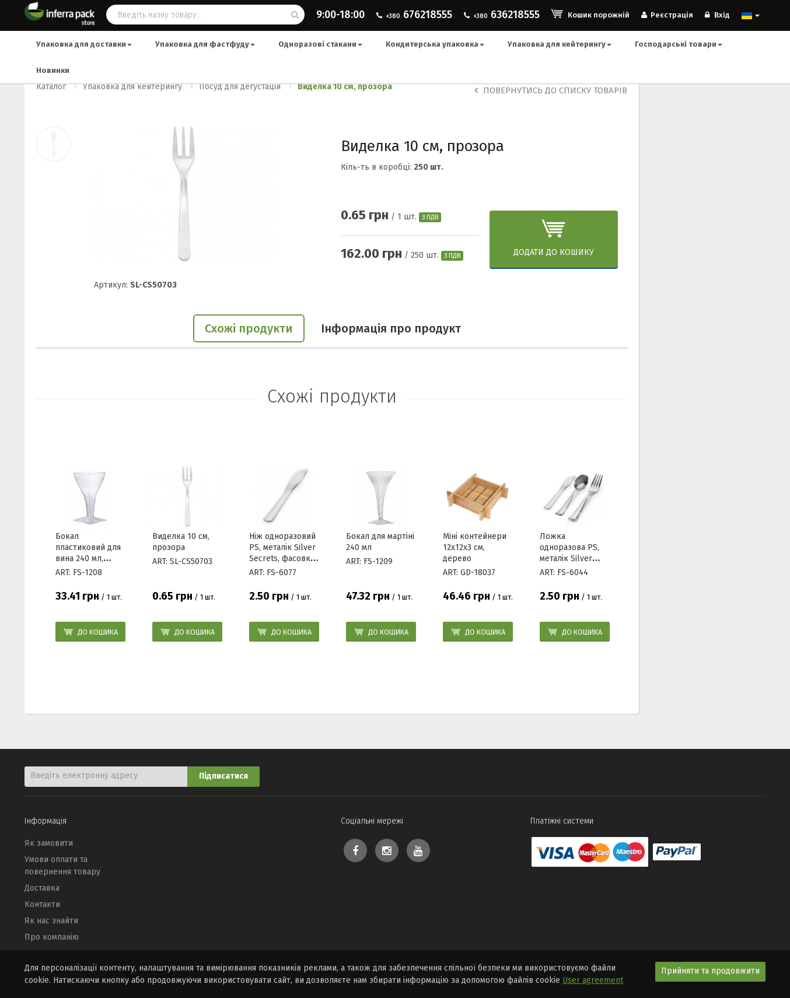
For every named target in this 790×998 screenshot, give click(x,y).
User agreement (592, 980)
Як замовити (49, 843)
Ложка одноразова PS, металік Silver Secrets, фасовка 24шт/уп (572, 558)
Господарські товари (678, 44)
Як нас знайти (51, 921)
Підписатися (223, 776)
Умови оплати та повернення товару (62, 866)
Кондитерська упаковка (435, 44)
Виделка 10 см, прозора (345, 87)
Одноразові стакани (320, 44)
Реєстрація (667, 14)
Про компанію (52, 937)
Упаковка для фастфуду (205, 44)
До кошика (98, 632)
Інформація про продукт (391, 328)
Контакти (42, 904)
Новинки (52, 70)
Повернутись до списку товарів (550, 90)
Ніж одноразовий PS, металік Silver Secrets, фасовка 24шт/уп (282, 552)
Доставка (42, 888)
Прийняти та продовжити (710, 971)
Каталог (51, 87)
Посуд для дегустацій (240, 87)
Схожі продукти (249, 328)
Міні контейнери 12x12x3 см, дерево (474, 547)
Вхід (717, 14)
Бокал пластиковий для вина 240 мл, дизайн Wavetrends (88, 558)
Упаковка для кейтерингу (559, 44)
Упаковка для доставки (84, 44)
